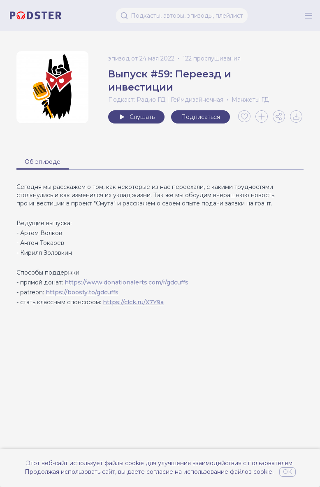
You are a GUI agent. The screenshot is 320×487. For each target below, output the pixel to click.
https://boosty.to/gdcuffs (82, 292)
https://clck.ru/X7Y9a (133, 302)
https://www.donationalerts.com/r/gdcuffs (126, 282)
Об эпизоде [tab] (42, 161)
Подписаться (200, 117)
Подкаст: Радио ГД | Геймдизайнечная (165, 99)
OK (287, 471)
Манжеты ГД (250, 99)
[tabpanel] (160, 244)
